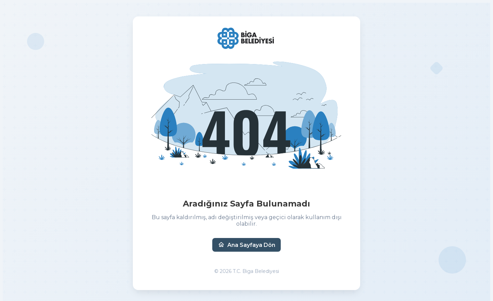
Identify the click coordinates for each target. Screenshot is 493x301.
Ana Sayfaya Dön (246, 245)
